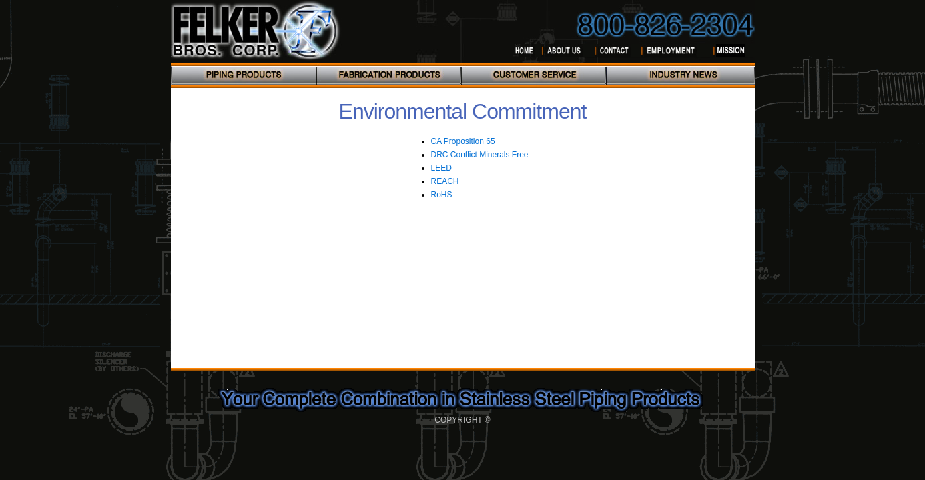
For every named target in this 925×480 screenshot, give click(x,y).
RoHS (441, 194)
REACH (445, 181)
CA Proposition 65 (463, 141)
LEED (441, 168)
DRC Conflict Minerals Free (480, 154)
